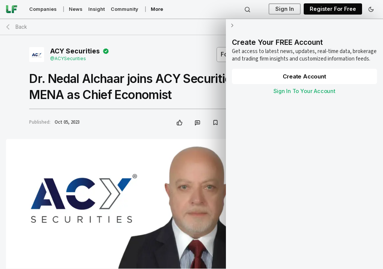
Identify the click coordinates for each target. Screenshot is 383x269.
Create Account (304, 76)
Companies (42, 9)
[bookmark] (215, 122)
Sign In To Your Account (304, 91)
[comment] (197, 122)
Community (124, 9)
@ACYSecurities (68, 58)
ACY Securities (75, 51)
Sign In (284, 9)
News (75, 9)
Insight (96, 9)
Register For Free (333, 9)
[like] (179, 122)
